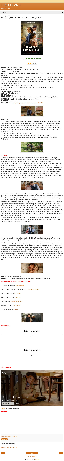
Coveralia (17, 297)
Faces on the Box (16, 301)
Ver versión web (32, 456)
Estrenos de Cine (33, 289)
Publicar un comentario (9, 447)
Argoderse (17, 305)
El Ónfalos (17, 293)
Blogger (38, 459)
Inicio (32, 453)
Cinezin (15, 309)
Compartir (4, 439)
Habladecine (20, 286)
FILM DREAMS (10, 5)
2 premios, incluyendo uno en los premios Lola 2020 (26, 103)
